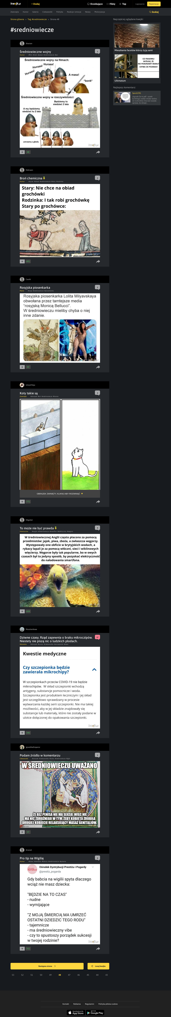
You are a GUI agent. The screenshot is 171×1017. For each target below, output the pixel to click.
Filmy (112, 4)
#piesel (40, 55)
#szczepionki (58, 644)
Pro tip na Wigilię (32, 858)
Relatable (23, 644)
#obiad (36, 181)
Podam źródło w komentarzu (40, 755)
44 (97, 975)
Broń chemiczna (32, 178)
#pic (56, 55)
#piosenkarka (49, 291)
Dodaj (36, 4)
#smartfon (53, 531)
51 (32, 975)
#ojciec (31, 181)
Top (124, 4)
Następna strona (47, 966)
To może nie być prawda (38, 528)
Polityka (59, 12)
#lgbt (68, 759)
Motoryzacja (100, 12)
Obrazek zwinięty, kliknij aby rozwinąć (58, 494)
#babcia (45, 861)
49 (50, 975)
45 (88, 975)
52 (22, 975)
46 (78, 975)
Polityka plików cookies (108, 1004)
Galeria (35, 12)
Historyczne (24, 531)
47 (69, 975)
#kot (39, 396)
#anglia (34, 531)
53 (13, 975)
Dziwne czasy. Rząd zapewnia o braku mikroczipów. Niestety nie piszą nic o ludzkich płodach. (56, 639)
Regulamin (89, 1004)
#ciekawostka (48, 644)
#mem (35, 55)
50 (41, 975)
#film (30, 55)
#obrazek (34, 396)
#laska (51, 759)
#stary (53, 181)
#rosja (30, 291)
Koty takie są (29, 393)
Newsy (88, 12)
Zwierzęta (15, 12)
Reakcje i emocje (74, 12)
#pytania (63, 861)
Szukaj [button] (155, 12)
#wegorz (70, 531)
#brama (55, 396)
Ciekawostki (47, 12)
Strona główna (17, 19)
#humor (40, 644)
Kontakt (66, 1004)
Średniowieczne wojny (35, 51)
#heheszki (37, 861)
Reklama (77, 1004)
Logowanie (140, 4)
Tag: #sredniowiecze (37, 19)
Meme (22, 291)
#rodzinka (59, 181)
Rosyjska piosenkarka (35, 287)
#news (66, 644)
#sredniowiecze (49, 55)
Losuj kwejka (98, 966)
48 (60, 975)
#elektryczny (62, 531)
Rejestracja (154, 4)
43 (106, 975)
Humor (25, 12)
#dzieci (31, 861)
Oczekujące (96, 4)
